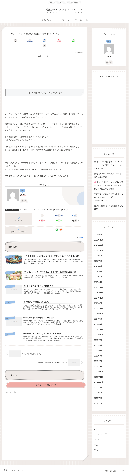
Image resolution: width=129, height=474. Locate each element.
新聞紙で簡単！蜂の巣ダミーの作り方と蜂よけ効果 (108, 175)
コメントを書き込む (45, 380)
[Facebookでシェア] (24, 41)
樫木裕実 (57, 205)
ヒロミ (49, 205)
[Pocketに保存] (51, 41)
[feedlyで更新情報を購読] (22, 195)
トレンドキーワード (12, 205)
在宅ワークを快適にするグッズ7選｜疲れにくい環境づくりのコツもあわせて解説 (108, 165)
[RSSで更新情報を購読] (25, 195)
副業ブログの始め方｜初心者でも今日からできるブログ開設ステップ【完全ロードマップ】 (108, 197)
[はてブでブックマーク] (38, 41)
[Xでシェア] (11, 41)
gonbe (23, 189)
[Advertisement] (44, 67)
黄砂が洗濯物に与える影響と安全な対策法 (108, 207)
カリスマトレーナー (26, 205)
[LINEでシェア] (64, 41)
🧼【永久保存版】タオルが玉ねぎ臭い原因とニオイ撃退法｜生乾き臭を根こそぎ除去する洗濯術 (109, 185)
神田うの (65, 205)
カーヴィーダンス (40, 205)
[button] (77, 41)
